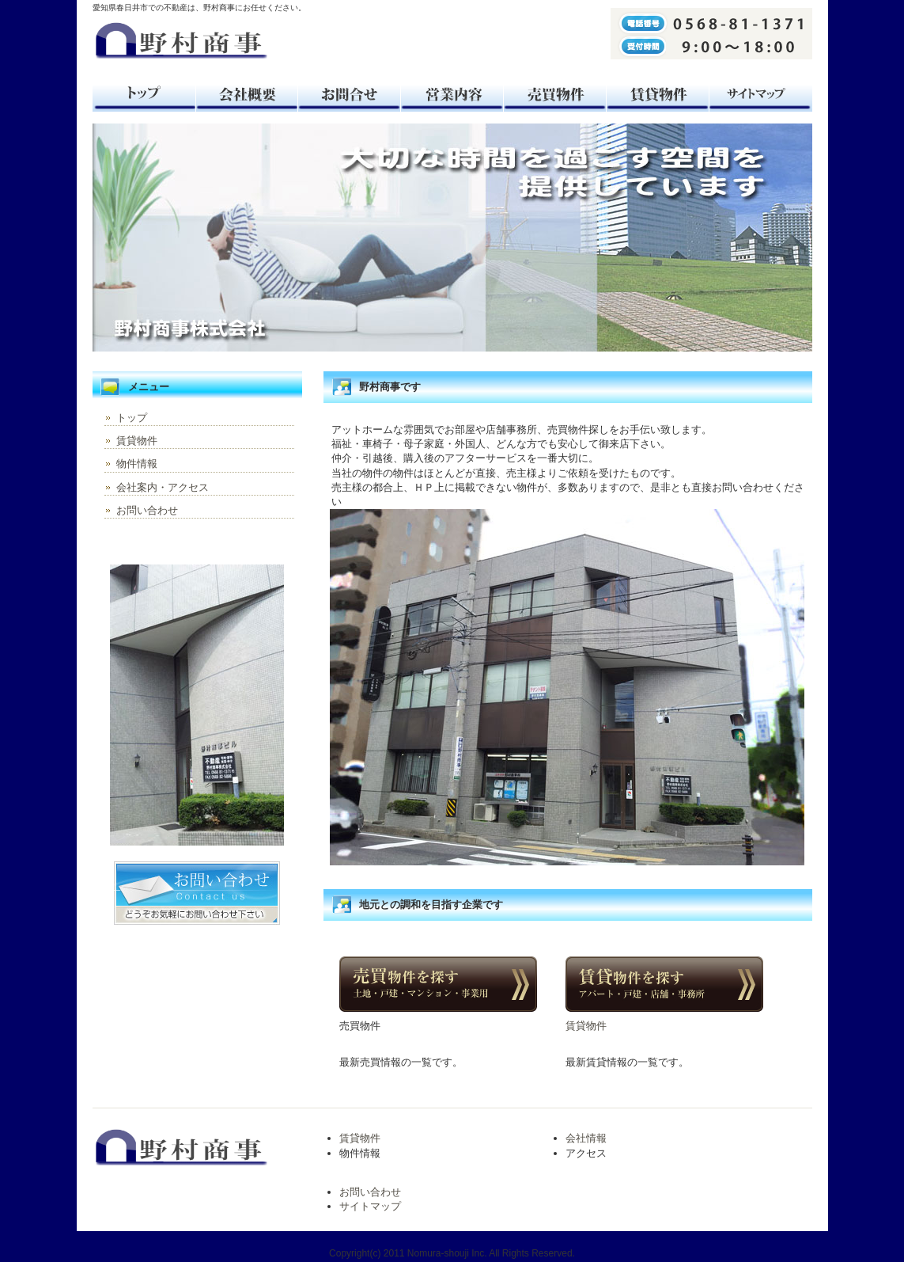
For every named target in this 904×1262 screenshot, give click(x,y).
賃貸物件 (658, 93)
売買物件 (555, 93)
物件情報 (136, 463)
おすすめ (452, 93)
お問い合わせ (147, 510)
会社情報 (586, 1138)
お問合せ (349, 93)
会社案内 (246, 93)
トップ (144, 93)
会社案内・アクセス (162, 487)
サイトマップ (760, 93)
